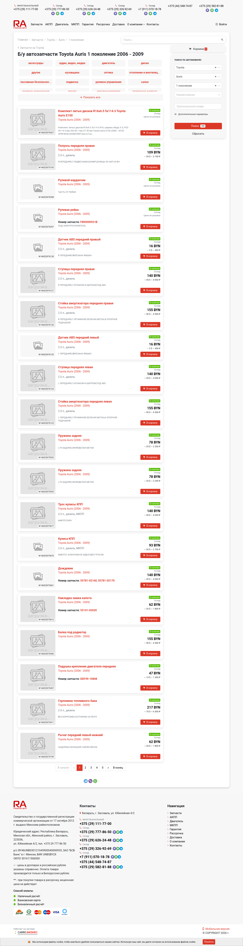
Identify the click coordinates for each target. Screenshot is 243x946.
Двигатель (62, 24)
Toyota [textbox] (196, 68)
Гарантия (88, 24)
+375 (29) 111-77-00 (26, 9)
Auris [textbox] (196, 77)
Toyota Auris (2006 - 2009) (74, 119)
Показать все (90, 97)
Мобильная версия (216, 928)
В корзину (150, 132)
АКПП (49, 24)
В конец (118, 767)
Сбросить (198, 133)
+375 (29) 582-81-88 (211, 6)
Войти (221, 24)
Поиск (198, 126)
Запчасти (37, 24)
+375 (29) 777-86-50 (57, 9)
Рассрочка (103, 24)
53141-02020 (88, 610)
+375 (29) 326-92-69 (119, 9)
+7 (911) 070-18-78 (149, 9)
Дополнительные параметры (191, 114)
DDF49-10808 (88, 678)
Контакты (153, 24)
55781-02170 (106, 580)
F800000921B (89, 222)
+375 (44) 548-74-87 (180, 6)
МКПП (75, 24)
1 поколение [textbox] (196, 86)
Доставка (118, 24)
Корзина (198, 49)
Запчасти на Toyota (31, 47)
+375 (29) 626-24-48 (88, 9)
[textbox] (197, 95)
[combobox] (198, 67)
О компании (135, 24)
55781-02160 (88, 580)
